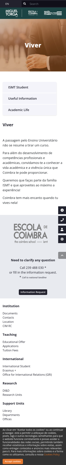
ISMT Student (18, 87)
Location (8, 322)
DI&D (6, 390)
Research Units (12, 395)
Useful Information (22, 98)
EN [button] (7, 3)
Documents (10, 313)
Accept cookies (13, 461)
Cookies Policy (52, 454)
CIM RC (7, 326)
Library (7, 411)
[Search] (47, 4)
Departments (11, 415)
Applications (10, 346)
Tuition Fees (10, 350)
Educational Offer (14, 342)
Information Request (33, 292)
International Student (16, 366)
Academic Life (18, 110)
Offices (7, 419)
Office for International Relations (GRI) (27, 375)
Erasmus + (9, 370)
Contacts (8, 317)
